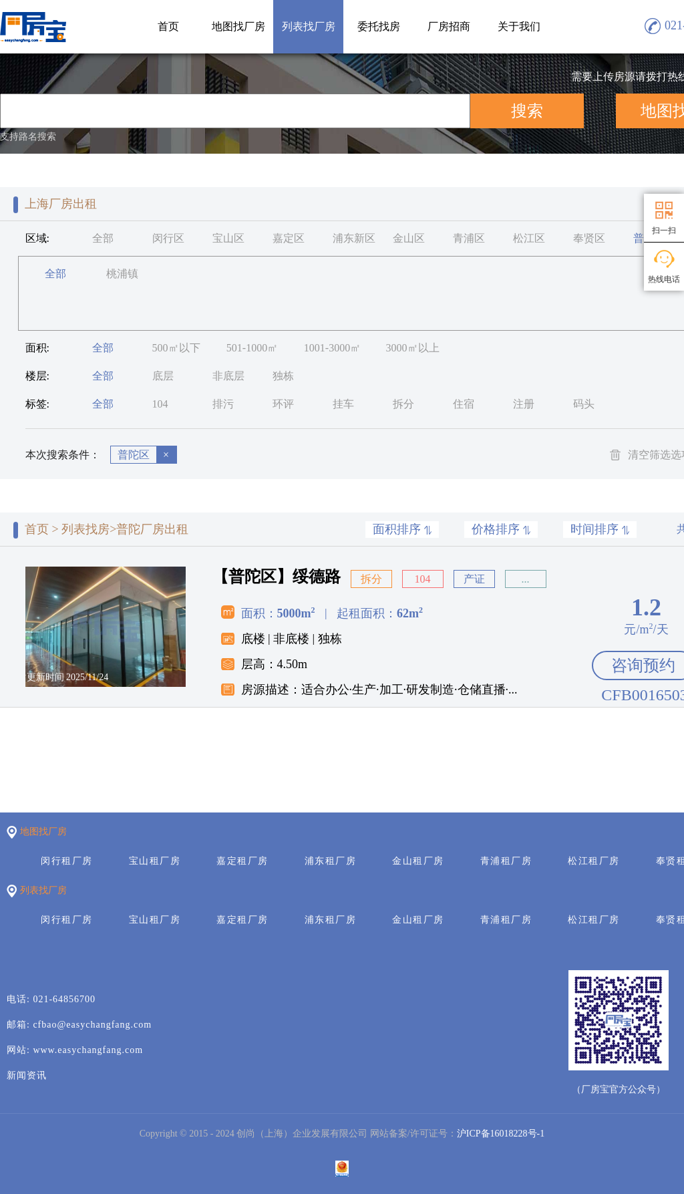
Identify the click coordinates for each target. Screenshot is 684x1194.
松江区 (529, 238)
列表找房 (85, 529)
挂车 (343, 404)
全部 (103, 238)
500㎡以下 (176, 347)
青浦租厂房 (506, 861)
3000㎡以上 (413, 347)
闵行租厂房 (67, 861)
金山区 (409, 238)
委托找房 (378, 26)
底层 (163, 376)
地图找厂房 (238, 26)
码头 (583, 404)
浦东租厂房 (331, 861)
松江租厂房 (594, 861)
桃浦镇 (122, 273)
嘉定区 (289, 238)
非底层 (228, 376)
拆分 (403, 404)
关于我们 (519, 26)
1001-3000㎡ (332, 347)
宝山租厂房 (155, 861)
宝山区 (228, 238)
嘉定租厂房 (242, 861)
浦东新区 (354, 238)
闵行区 (168, 238)
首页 (168, 26)
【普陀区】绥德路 (276, 576)
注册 (523, 404)
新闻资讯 (27, 1075)
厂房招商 (449, 26)
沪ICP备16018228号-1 (500, 1134)
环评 (283, 404)
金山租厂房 (418, 861)
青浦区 (469, 238)
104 (160, 404)
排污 (223, 404)
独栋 (283, 376)
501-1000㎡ (252, 347)
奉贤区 (589, 238)
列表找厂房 (308, 26)
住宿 (463, 404)
